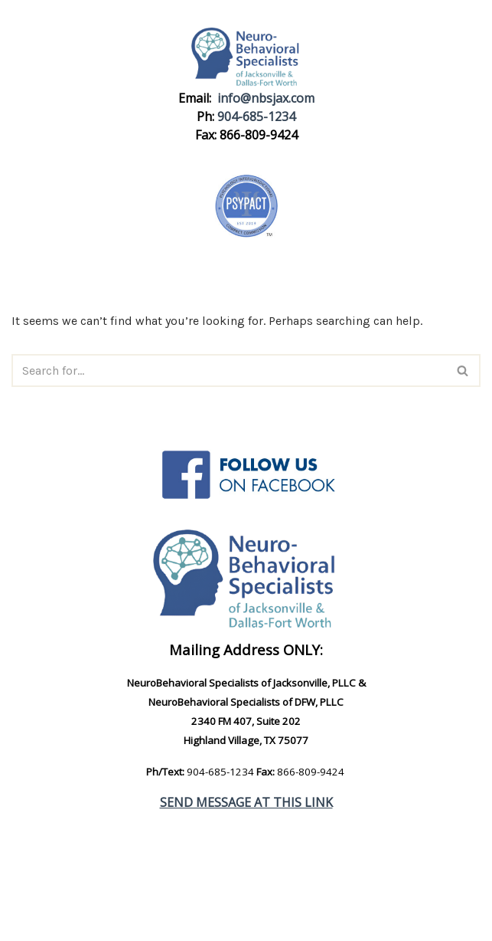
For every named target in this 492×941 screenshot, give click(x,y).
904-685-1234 (256, 116)
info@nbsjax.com (265, 98)
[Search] (228, 370)
